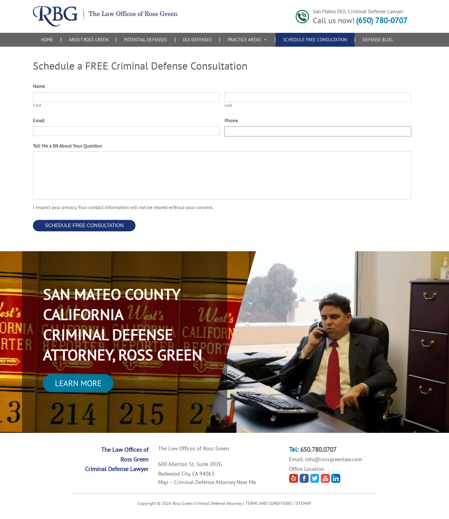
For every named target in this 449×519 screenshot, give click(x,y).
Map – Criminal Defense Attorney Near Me (207, 482)
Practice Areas (247, 39)
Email (39, 120)
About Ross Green (88, 39)
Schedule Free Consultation (315, 39)
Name (39, 86)
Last (228, 105)
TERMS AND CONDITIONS (268, 503)
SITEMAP (303, 503)
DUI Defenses (197, 39)
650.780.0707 (318, 450)
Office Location (306, 468)
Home (47, 39)
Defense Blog (378, 39)
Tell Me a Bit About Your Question (67, 146)
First (37, 105)
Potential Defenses (145, 39)
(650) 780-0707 (381, 20)
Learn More (78, 383)
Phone (231, 120)
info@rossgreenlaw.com (333, 459)
